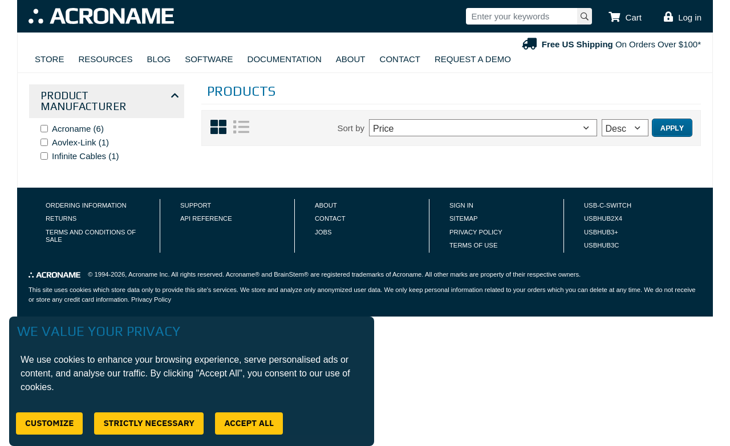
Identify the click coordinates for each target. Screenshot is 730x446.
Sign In (461, 205)
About (351, 59)
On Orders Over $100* (610, 44)
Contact (400, 59)
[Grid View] (218, 132)
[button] (625, 18)
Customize (49, 422)
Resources (105, 59)
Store (49, 59)
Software (209, 59)
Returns (61, 218)
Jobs (323, 232)
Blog (159, 59)
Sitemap (463, 218)
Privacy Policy (475, 232)
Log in (689, 17)
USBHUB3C (601, 245)
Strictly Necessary (148, 422)
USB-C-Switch (607, 205)
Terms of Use (473, 245)
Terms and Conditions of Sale (91, 236)
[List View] (241, 132)
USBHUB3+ (601, 232)
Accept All (249, 422)
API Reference (206, 218)
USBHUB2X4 (603, 218)
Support (195, 205)
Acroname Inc (148, 274)
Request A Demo (473, 59)
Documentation (285, 59)
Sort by (350, 128)
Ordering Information (86, 205)
